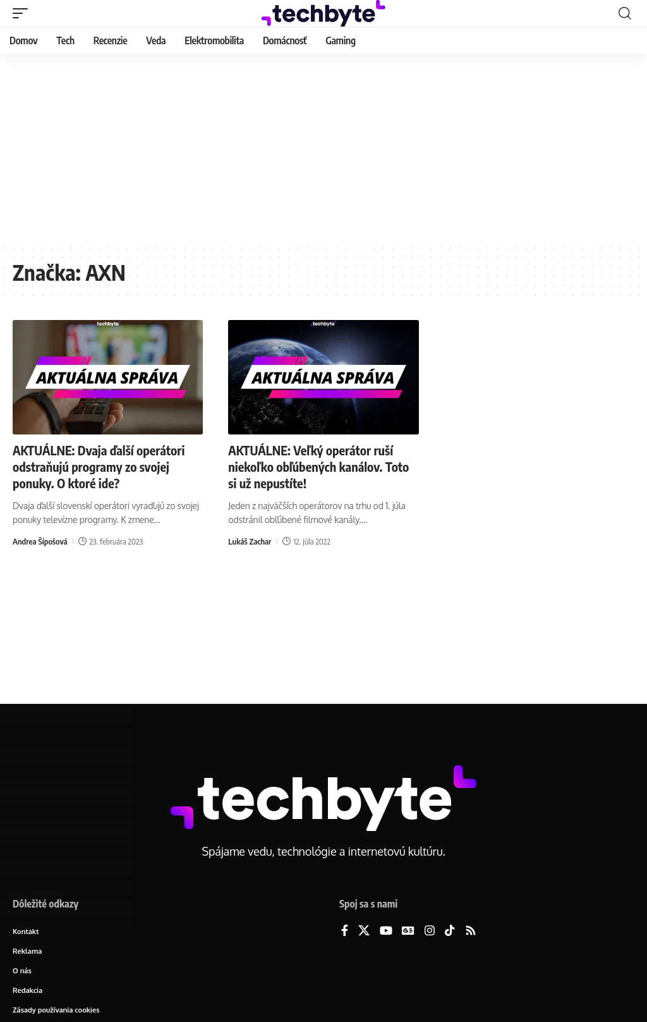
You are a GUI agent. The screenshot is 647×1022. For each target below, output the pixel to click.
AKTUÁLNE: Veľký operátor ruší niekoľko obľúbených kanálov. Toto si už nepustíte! (318, 466)
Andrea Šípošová (40, 541)
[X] (364, 931)
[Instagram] (430, 931)
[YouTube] (386, 931)
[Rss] (470, 931)
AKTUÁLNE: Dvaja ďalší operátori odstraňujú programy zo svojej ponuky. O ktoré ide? (98, 466)
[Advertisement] (323, 148)
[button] (23, 13)
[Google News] (408, 931)
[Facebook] (344, 931)
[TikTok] (450, 931)
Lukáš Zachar (249, 541)
